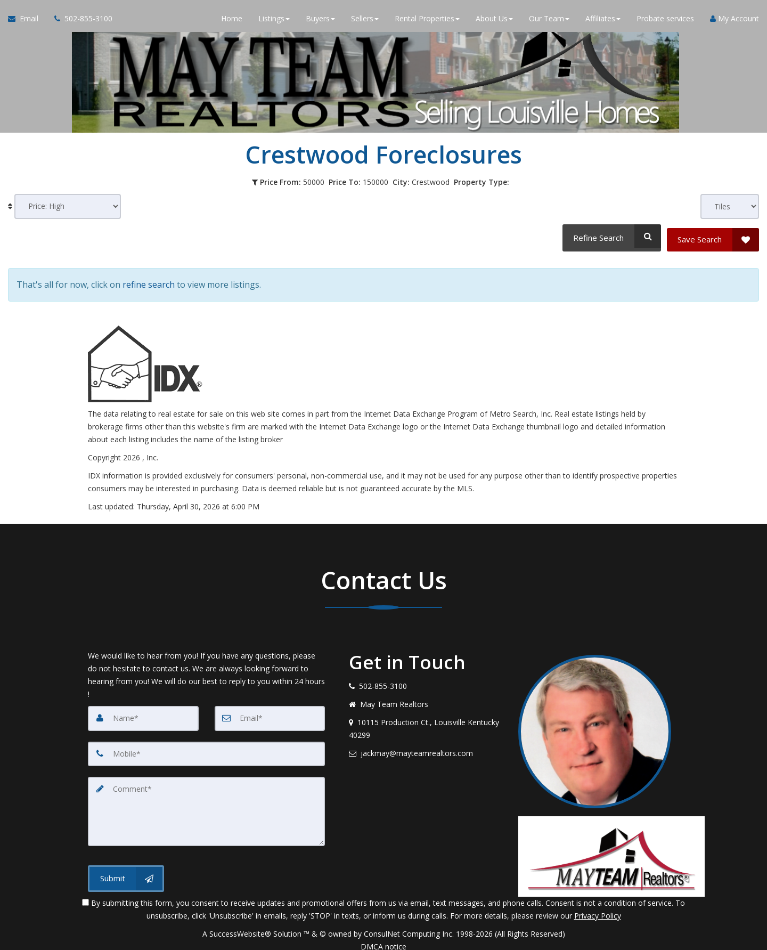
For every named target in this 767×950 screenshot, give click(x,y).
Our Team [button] (549, 21)
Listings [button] (274, 21)
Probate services (665, 21)
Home (231, 21)
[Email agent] (425, 744)
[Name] (143, 709)
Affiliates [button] (603, 21)
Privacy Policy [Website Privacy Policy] (597, 907)
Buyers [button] (320, 21)
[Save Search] (713, 236)
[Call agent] (79, 21)
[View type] (729, 206)
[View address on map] (425, 720)
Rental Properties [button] (427, 21)
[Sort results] (67, 206)
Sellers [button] (365, 21)
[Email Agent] (27, 21)
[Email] (270, 709)
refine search (149, 279)
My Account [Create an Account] (734, 21)
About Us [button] (494, 21)
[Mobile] (206, 745)
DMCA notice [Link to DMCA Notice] (383, 938)
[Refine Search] (610, 236)
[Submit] (126, 867)
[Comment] (206, 801)
